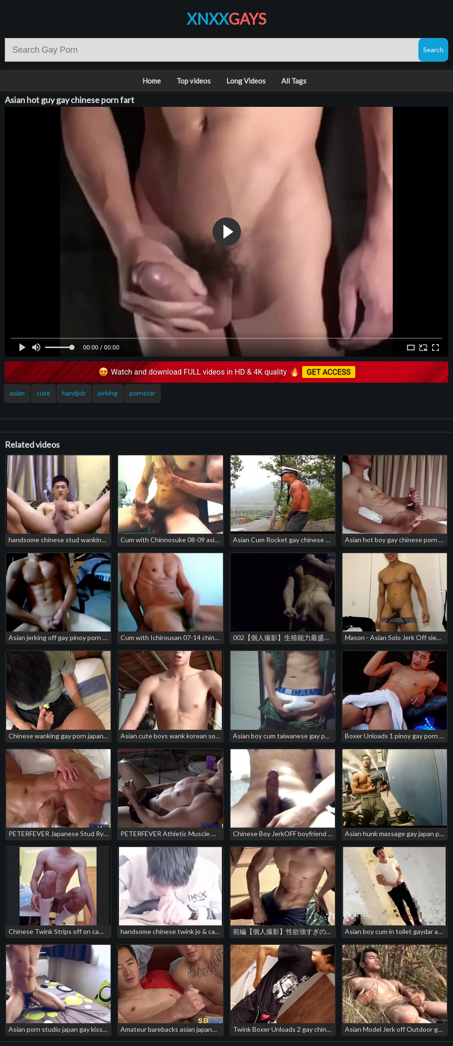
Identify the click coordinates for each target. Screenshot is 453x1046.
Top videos (193, 80)
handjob (74, 393)
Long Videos (246, 80)
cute (43, 393)
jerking (108, 393)
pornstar (142, 393)
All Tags (293, 80)
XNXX (226, 18)
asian (17, 393)
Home (151, 80)
